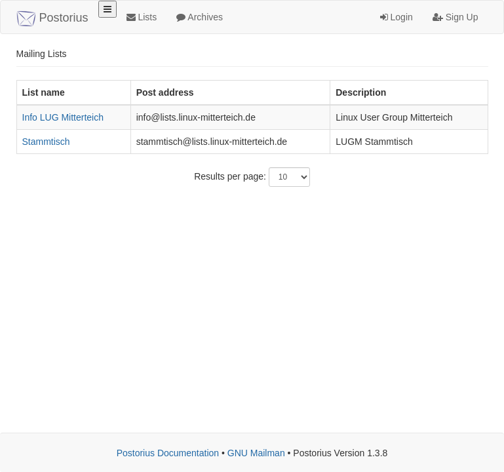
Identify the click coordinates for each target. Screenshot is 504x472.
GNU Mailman (256, 453)
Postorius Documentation (168, 453)
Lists (141, 17)
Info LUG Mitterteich (63, 117)
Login (396, 17)
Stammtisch (46, 141)
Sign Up (455, 17)
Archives (199, 17)
